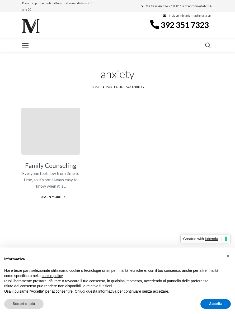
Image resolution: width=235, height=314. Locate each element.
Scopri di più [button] (24, 304)
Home (96, 87)
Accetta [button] (215, 304)
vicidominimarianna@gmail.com (190, 15)
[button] (228, 256)
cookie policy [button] (52, 276)
